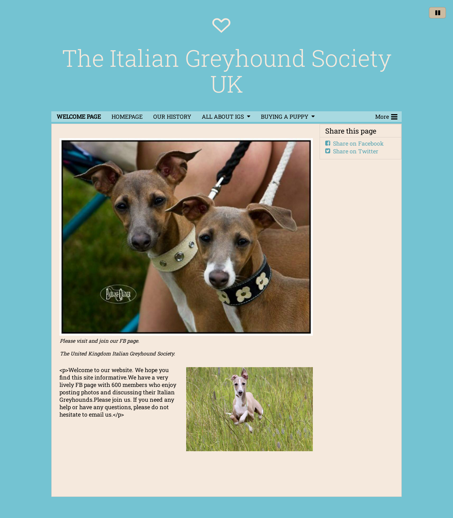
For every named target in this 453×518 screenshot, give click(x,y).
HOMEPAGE (127, 116)
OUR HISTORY (172, 116)
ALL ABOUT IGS (223, 116)
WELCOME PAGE (79, 116)
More (386, 115)
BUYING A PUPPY (284, 116)
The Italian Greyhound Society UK (226, 71)
